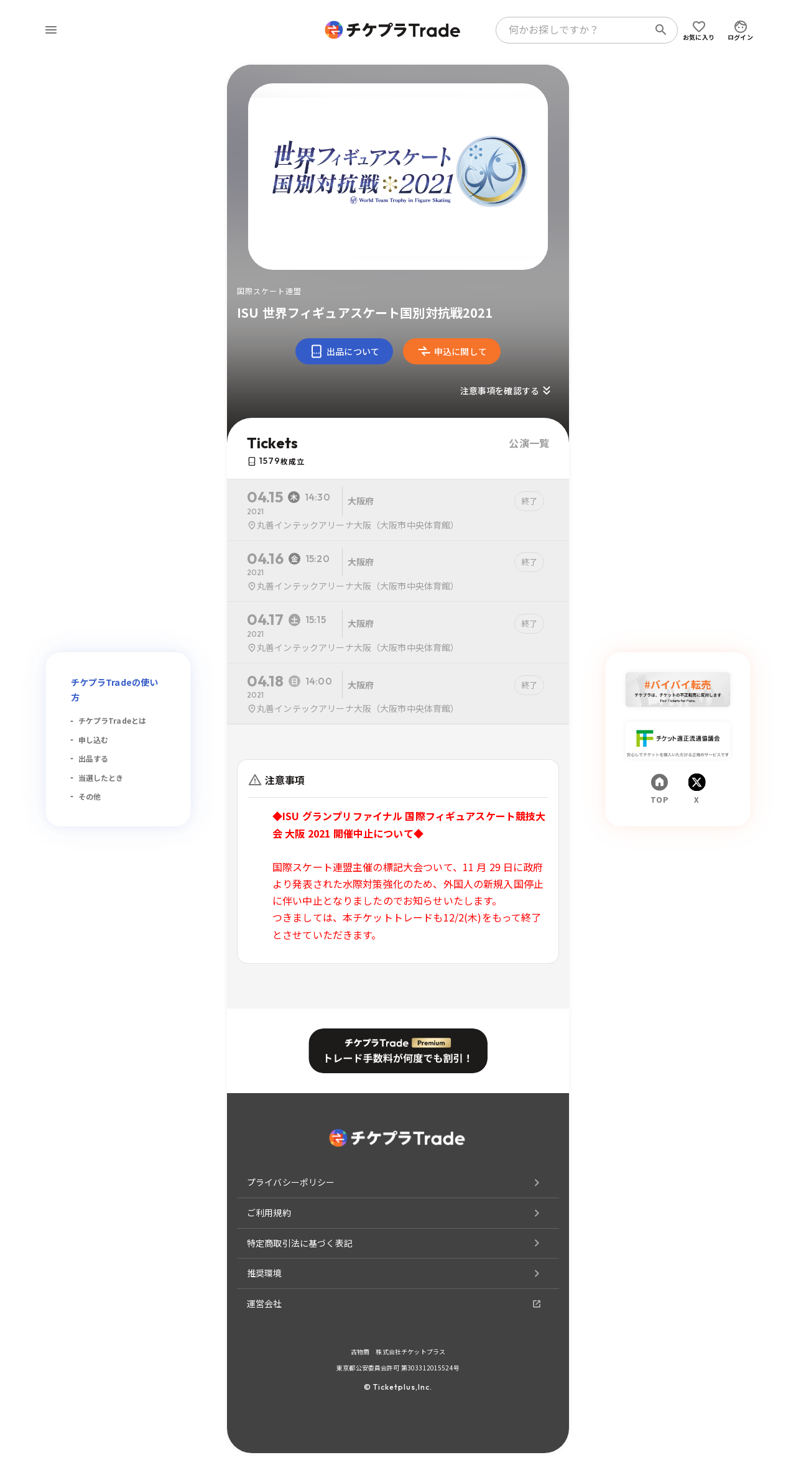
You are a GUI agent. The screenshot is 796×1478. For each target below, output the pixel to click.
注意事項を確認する (507, 390)
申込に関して (452, 351)
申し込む (93, 739)
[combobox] (575, 30)
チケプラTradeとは (112, 720)
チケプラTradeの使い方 (115, 689)
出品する (93, 758)
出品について (344, 351)
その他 (89, 796)
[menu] (51, 30)
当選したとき (101, 777)
